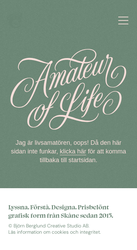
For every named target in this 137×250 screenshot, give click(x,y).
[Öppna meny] (125, 20)
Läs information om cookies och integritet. (54, 232)
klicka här (73, 151)
